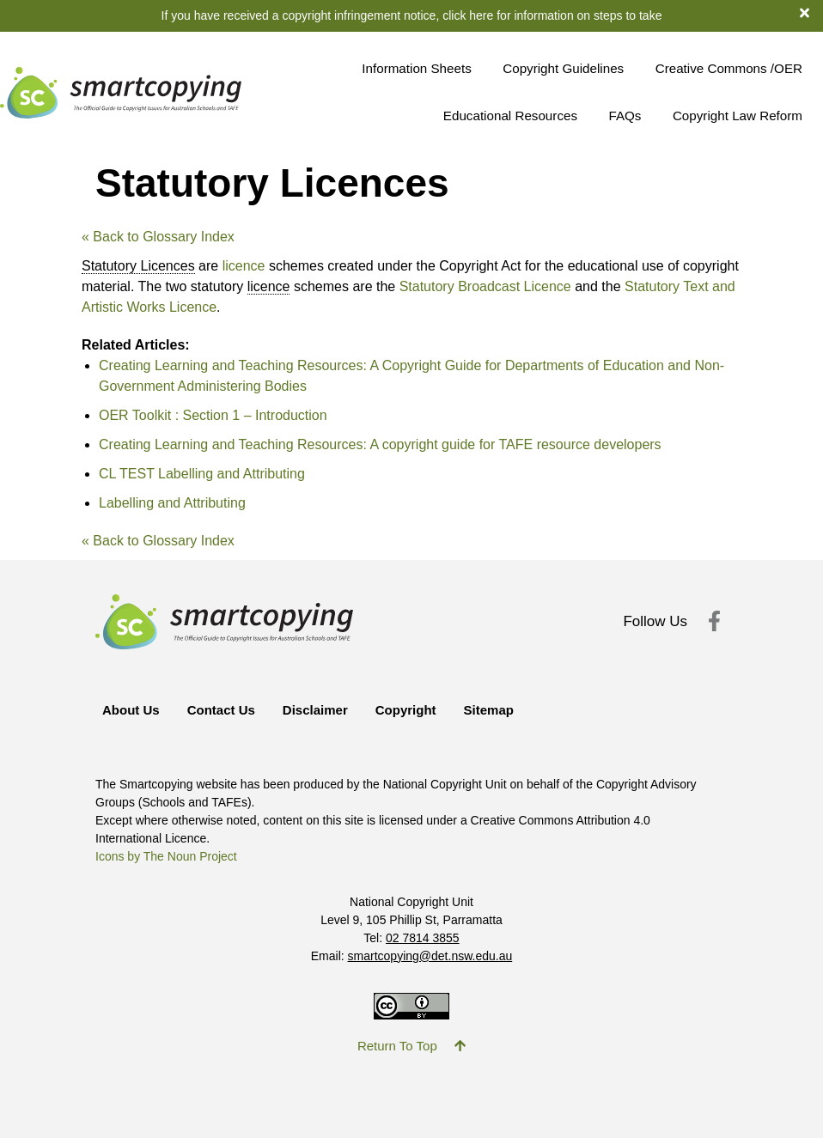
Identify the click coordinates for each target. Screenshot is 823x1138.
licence (244, 266)
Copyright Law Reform (737, 115)
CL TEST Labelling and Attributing (202, 473)
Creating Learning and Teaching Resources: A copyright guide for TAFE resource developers (380, 444)
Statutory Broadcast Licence (485, 286)
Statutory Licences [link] (138, 266)
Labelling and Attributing (172, 503)
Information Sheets (416, 68)
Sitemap (489, 710)
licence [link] (268, 286)
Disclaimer (315, 710)
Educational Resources (510, 115)
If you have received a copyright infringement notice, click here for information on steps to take (412, 15)
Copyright (405, 710)
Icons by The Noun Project (166, 856)
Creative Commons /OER (728, 68)
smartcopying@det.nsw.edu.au (430, 956)
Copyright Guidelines (563, 68)
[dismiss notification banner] (811, 12)
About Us (131, 710)
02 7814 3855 (423, 938)
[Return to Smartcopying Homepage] (120, 93)
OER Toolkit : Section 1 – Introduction (213, 415)
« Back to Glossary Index (158, 236)
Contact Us (221, 710)
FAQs (624, 115)
